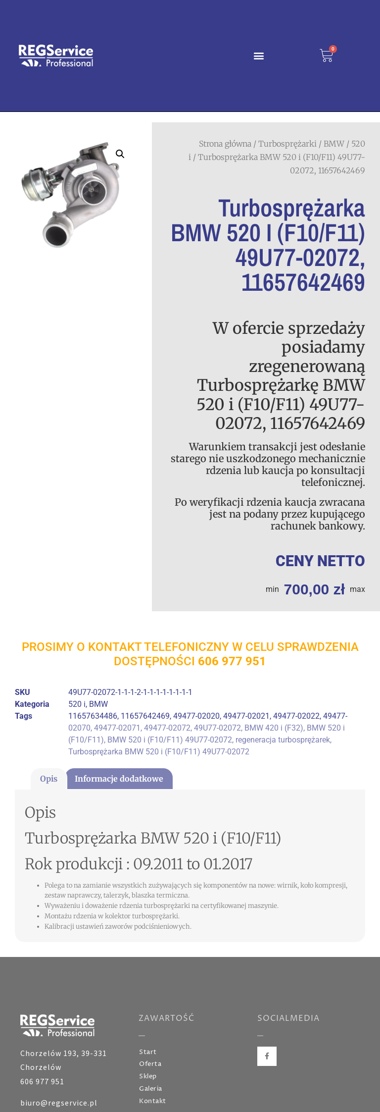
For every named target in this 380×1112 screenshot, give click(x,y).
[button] (259, 56)
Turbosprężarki (287, 144)
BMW (334, 144)
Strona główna (225, 144)
